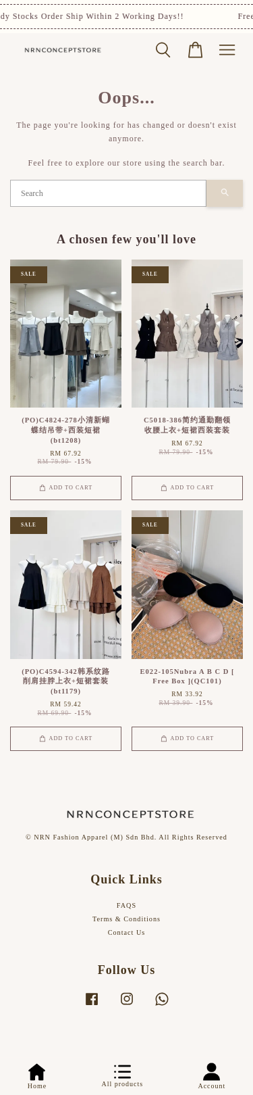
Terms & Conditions (126, 919)
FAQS (126, 905)
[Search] (108, 193)
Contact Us (127, 932)
